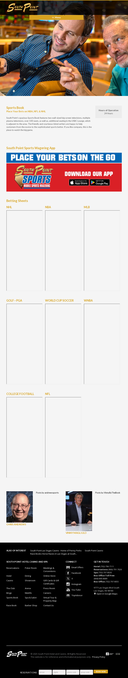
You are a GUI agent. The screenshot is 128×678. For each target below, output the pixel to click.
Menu (58, 17)
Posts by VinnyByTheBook (107, 492)
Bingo (9, 592)
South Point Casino (94, 550)
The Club (10, 588)
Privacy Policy (98, 656)
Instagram (68, 584)
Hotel (8, 575)
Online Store (49, 575)
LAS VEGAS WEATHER (64, 628)
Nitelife (28, 592)
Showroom (30, 580)
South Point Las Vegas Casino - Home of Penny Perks (56, 550)
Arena (28, 588)
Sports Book (12, 597)
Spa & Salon (31, 597)
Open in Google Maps (105, 593)
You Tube (68, 589)
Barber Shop (31, 605)
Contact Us (48, 605)
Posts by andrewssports (47, 492)
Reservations (12, 568)
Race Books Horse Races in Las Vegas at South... (53, 553)
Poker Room (31, 568)
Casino (9, 580)
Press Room (49, 588)
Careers (47, 592)
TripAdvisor (68, 595)
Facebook (68, 573)
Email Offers (68, 567)
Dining (28, 575)
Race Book (11, 605)
